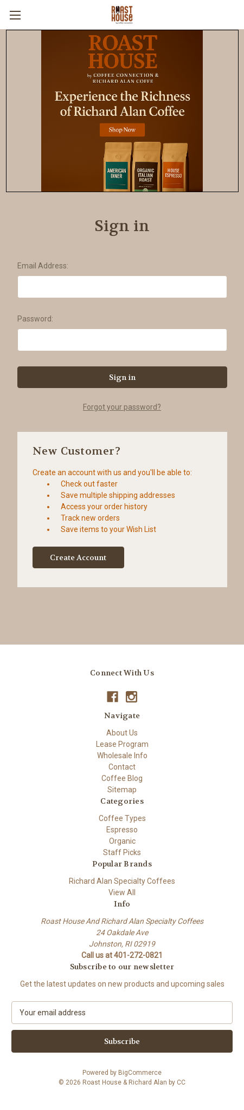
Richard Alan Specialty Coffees (122, 881)
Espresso (122, 829)
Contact (122, 767)
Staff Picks (122, 852)
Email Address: (42, 265)
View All (122, 892)
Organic (122, 841)
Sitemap (122, 789)
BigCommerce (140, 1072)
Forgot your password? (122, 407)
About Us (122, 732)
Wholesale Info (122, 755)
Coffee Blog (122, 778)
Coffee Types (122, 818)
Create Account (78, 557)
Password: (35, 318)
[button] (122, 111)
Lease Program (122, 744)
